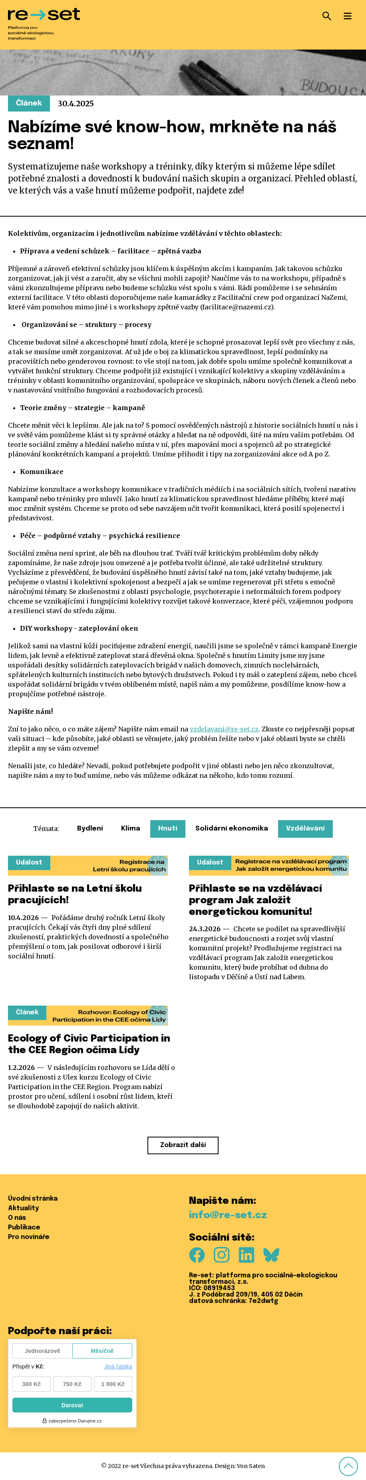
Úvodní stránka (33, 1198)
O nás (17, 1218)
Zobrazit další (183, 1145)
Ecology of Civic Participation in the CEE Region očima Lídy (89, 1045)
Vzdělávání (305, 828)
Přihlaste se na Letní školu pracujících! (75, 895)
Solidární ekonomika (231, 828)
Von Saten (251, 1466)
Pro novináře (29, 1237)
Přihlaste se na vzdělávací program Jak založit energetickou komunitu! (255, 900)
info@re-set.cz (228, 1216)
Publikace (24, 1227)
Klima (130, 828)
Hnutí (167, 828)
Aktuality (23, 1208)
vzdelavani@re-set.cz (224, 729)
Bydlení (90, 828)
